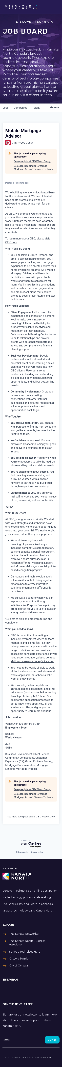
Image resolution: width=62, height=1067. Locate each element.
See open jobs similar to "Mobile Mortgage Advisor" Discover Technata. (34, 168)
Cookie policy (37, 852)
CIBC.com (11, 242)
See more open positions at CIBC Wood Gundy (31, 816)
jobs (5, 107)
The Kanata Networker (24, 933)
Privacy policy (22, 852)
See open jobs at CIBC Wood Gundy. (32, 161)
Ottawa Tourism (19, 958)
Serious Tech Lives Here (24, 951)
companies (20, 107)
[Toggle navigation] (57, 6)
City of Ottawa (18, 965)
